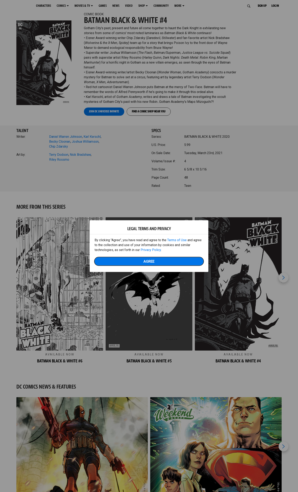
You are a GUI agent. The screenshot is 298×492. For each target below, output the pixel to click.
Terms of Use (177, 240)
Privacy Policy (151, 250)
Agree (149, 261)
